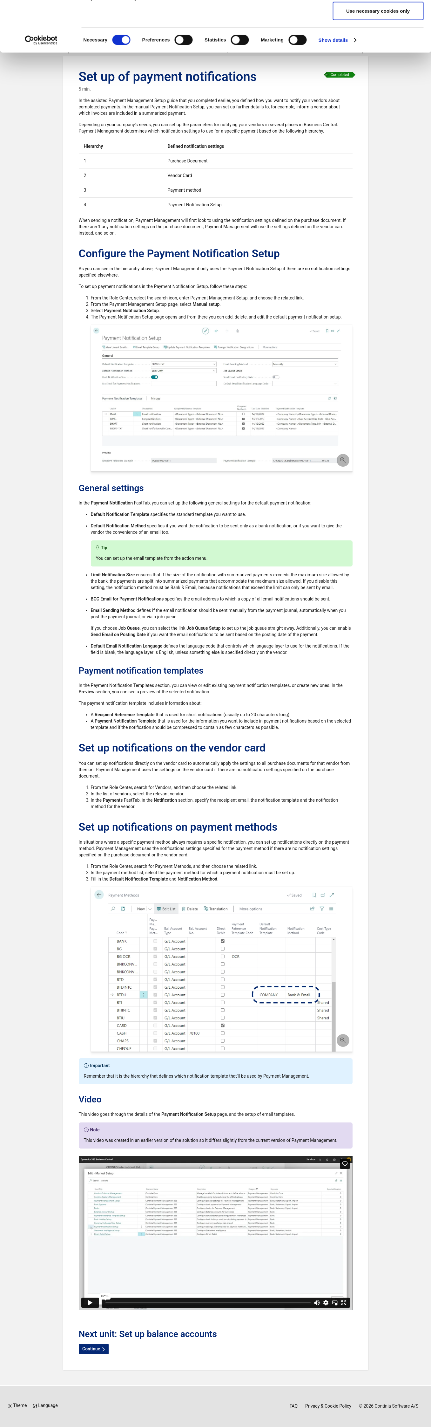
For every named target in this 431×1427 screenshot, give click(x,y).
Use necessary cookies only (378, 58)
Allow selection (377, 37)
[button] (222, 399)
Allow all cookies (378, 16)
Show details (333, 87)
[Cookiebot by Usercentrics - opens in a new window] (41, 88)
